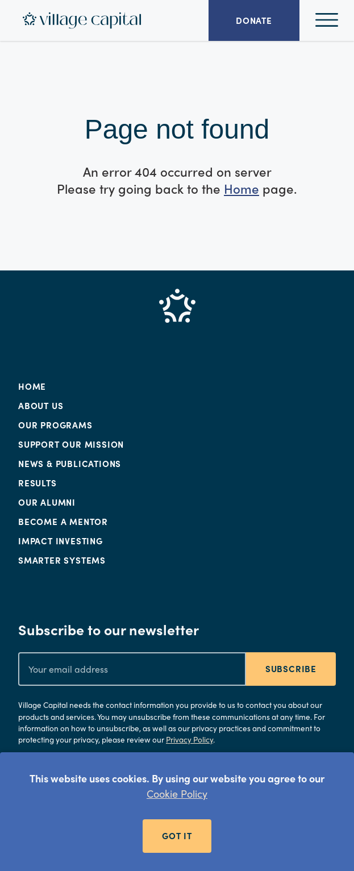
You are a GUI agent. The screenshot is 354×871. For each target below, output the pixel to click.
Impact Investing (60, 541)
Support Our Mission (71, 444)
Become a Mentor (63, 521)
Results (37, 483)
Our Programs (55, 425)
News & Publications (69, 463)
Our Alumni (47, 502)
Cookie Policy (177, 793)
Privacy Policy (189, 739)
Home (241, 189)
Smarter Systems (62, 560)
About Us (40, 405)
